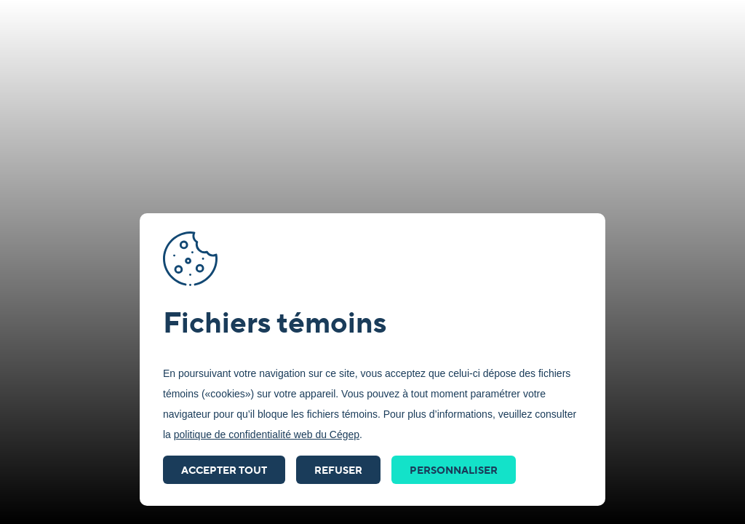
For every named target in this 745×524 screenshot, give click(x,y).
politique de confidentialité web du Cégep (266, 434)
